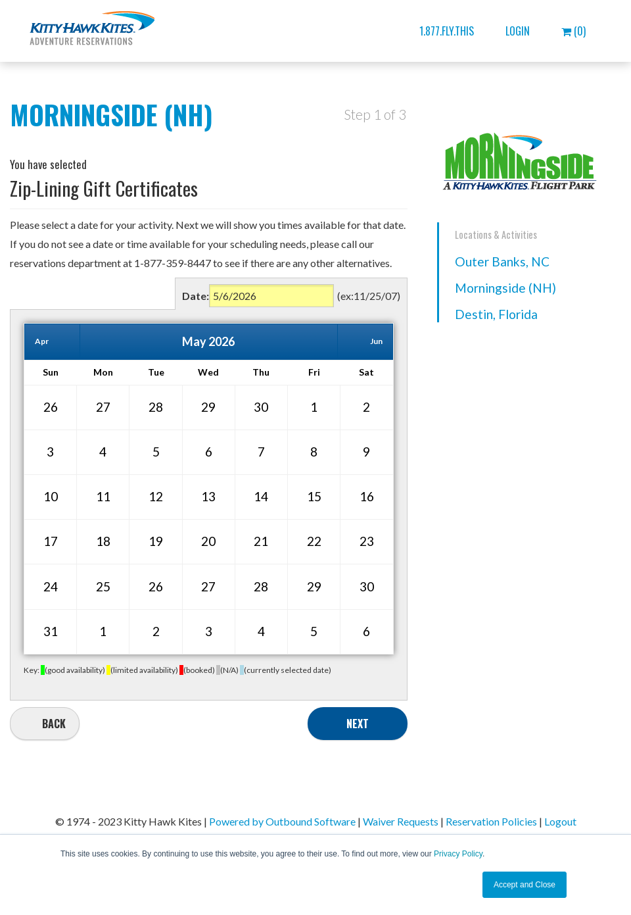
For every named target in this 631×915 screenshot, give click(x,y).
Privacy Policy (458, 853)
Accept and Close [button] (524, 884)
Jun (376, 341)
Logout (560, 821)
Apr (42, 341)
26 (50, 406)
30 (261, 406)
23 (367, 541)
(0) (573, 31)
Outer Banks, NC (502, 261)
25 (103, 586)
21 (261, 541)
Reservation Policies (491, 821)
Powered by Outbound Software (282, 821)
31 (50, 631)
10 (50, 496)
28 (156, 406)
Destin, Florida (496, 314)
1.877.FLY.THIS (446, 31)
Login (517, 31)
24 (50, 586)
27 (103, 406)
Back (54, 723)
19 (156, 541)
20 (208, 541)
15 (314, 496)
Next (357, 723)
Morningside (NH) (505, 287)
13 (208, 496)
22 (314, 541)
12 (156, 496)
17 (50, 541)
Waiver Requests (400, 821)
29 (208, 406)
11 (103, 496)
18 (103, 541)
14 (261, 496)
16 (367, 496)
